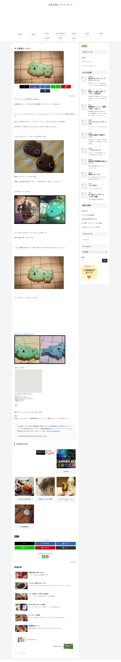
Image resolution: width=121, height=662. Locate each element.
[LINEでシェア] (50, 86)
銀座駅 (36, 407)
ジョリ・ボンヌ (19, 363)
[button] (71, 86)
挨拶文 (84, 57)
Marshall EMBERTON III (89, 219)
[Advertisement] (60, 20)
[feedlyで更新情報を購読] (43, 552)
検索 (82, 257)
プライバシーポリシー (89, 66)
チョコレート (24, 407)
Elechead (85, 211)
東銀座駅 (40, 407)
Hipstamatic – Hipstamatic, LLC (24, 330)
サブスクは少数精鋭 (88, 215)
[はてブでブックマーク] (40, 86)
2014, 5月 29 (43, 432)
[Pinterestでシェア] (61, 86)
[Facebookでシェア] (30, 86)
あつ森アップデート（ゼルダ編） (92, 223)
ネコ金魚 (41, 228)
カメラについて (87, 61)
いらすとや (85, 239)
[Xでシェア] (19, 86)
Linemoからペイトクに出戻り (91, 227)
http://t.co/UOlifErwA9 (53, 427)
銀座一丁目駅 (31, 407)
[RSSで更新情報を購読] (47, 552)
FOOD (17, 532)
